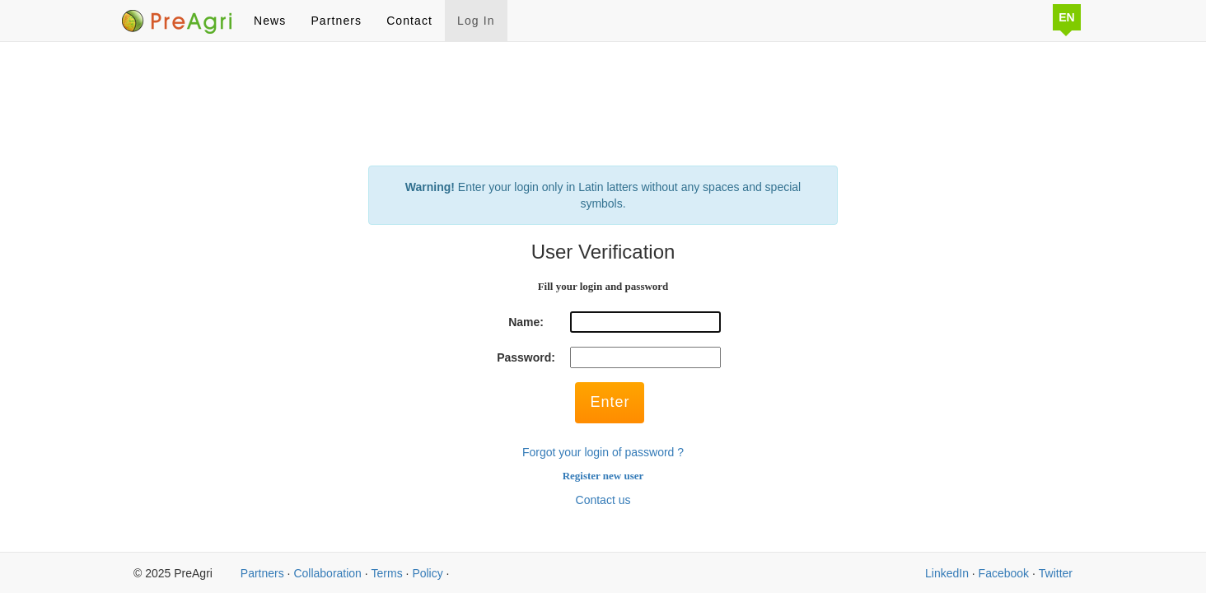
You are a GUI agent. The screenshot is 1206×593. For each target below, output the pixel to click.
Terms (387, 573)
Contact (409, 20)
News (270, 20)
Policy (427, 573)
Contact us (603, 500)
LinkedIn (947, 573)
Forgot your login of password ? (603, 452)
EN (1066, 17)
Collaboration (327, 573)
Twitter (1056, 573)
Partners (336, 20)
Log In (476, 20)
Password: (526, 357)
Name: (526, 322)
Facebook (1004, 573)
